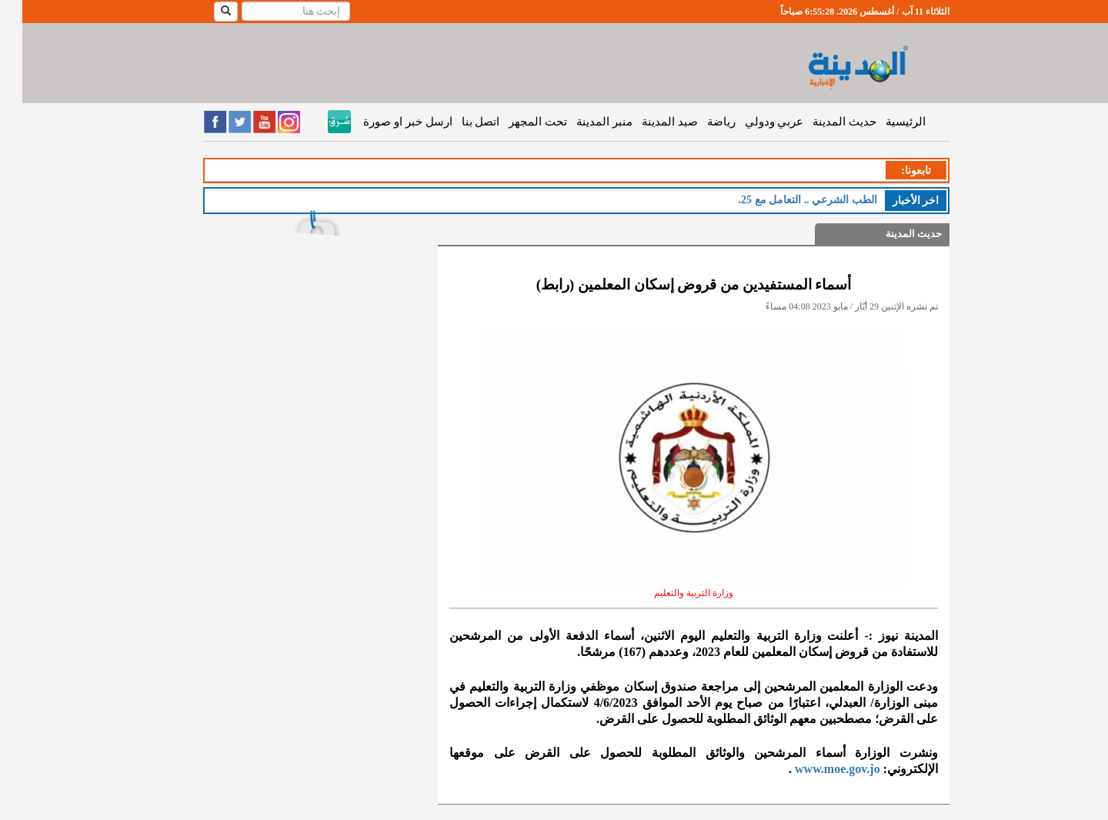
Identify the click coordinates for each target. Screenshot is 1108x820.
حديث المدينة (822, 121)
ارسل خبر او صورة (385, 121)
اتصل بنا (458, 121)
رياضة (699, 121)
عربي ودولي (752, 121)
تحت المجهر (515, 121)
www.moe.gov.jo (815, 768)
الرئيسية (883, 121)
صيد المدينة (647, 121)
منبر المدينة (582, 121)
